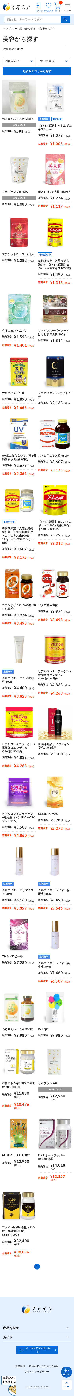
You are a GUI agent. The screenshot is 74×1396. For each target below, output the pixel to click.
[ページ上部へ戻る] (67, 1385)
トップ (7, 28)
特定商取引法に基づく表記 (44, 1366)
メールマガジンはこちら (38, 1350)
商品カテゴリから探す (37, 71)
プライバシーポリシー (37, 1371)
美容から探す (47, 28)
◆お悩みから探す (25, 28)
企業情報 (20, 1366)
